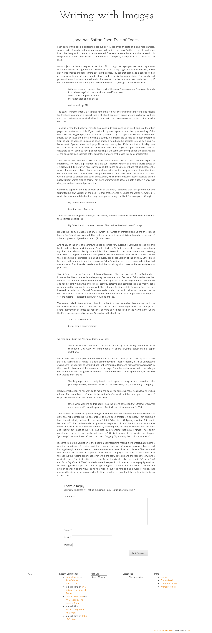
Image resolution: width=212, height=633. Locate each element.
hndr (188, 630)
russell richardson (75, 596)
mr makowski (72, 577)
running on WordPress (163, 630)
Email (67, 537)
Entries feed (167, 580)
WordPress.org (168, 586)
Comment (70, 496)
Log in (164, 577)
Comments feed (169, 583)
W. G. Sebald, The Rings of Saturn (76, 590)
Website (68, 544)
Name (68, 530)
